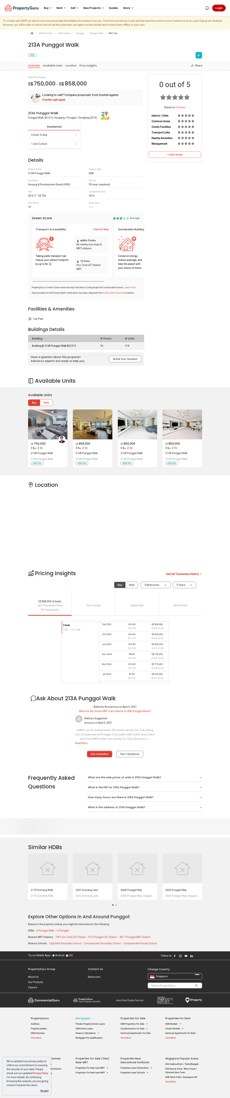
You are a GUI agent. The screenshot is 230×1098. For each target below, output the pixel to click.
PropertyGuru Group (41, 969)
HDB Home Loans (84, 1028)
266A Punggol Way (131, 890)
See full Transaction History (184, 574)
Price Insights (88, 65)
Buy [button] (48, 8)
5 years (181, 584)
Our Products (35, 982)
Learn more (130, 287)
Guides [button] (113, 8)
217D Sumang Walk (42, 890)
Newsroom (94, 976)
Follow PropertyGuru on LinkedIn (191, 956)
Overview (34, 65)
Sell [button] (75, 8)
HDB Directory (38, 1033)
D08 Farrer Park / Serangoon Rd (181, 1068)
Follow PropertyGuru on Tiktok (200, 955)
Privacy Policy (40, 1073)
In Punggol (63, 930)
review (180, 107)
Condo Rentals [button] (174, 1029)
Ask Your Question (125, 359)
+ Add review (175, 154)
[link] (85, 97)
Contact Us (95, 969)
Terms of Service (67, 1089)
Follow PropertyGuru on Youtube (186, 956)
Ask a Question (99, 754)
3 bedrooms (152, 584)
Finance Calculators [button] (87, 1033)
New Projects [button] (94, 8)
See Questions (129, 754)
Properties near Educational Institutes (135, 1051)
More (128, 8)
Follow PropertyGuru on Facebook (175, 956)
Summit (129, 1000)
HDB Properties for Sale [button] (134, 1024)
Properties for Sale (133, 1018)
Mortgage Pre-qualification (89, 1038)
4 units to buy (54, 134)
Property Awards (86, 1000)
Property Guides (39, 1028)
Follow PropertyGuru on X (196, 955)
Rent (46, 402)
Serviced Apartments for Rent (180, 1033)
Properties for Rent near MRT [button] (92, 1064)
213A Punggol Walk (42, 453)
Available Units (53, 65)
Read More (81, 743)
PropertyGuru (40, 1018)
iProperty (193, 1000)
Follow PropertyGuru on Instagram (180, 956)
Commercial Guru (43, 1000)
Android (58, 955)
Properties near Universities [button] (136, 1059)
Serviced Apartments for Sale (136, 1033)
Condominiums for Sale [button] (134, 1029)
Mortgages (83, 1018)
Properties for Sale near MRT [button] (92, 1059)
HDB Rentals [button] (173, 1024)
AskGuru (35, 1024)
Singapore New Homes (46, 1049)
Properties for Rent (177, 1018)
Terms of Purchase (112, 1089)
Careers (32, 987)
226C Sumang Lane (87, 890)
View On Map (101, 229)
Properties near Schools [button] (135, 1064)
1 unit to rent (54, 143)
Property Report (165, 1000)
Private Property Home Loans (90, 1024)
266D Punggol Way (176, 890)
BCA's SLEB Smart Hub (114, 293)
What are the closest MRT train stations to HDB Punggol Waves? (115, 711)
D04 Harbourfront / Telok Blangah (182, 1055)
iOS (69, 955)
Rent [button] (62, 8)
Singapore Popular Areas (181, 1049)
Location (71, 65)
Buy (34, 402)
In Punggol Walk (45, 930)
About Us (33, 976)
